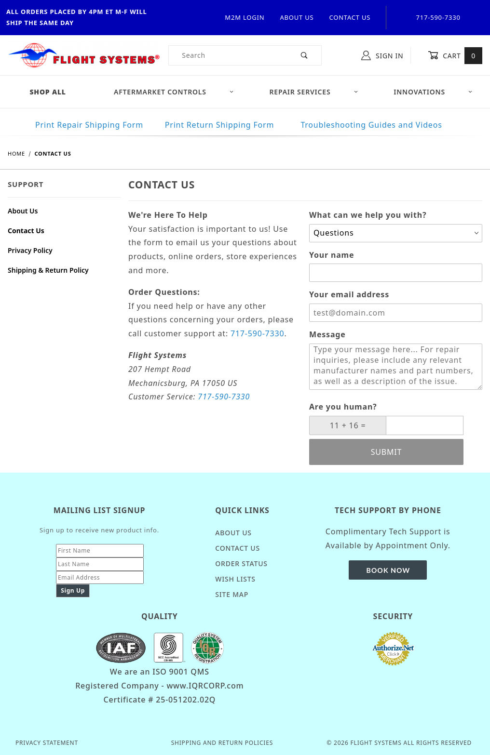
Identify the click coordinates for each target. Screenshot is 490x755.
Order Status (241, 563)
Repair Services (314, 91)
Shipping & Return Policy (48, 270)
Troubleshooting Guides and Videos (371, 124)
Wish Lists (235, 578)
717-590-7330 (257, 333)
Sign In (382, 55)
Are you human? (343, 406)
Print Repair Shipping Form (89, 124)
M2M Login (244, 17)
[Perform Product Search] (304, 55)
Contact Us (349, 17)
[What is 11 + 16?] (347, 425)
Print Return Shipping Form (219, 124)
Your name (331, 255)
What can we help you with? (367, 215)
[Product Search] (228, 55)
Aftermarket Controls (174, 91)
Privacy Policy (30, 250)
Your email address (349, 294)
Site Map (231, 594)
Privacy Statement (46, 743)
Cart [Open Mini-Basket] (455, 55)
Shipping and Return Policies (222, 743)
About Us (296, 17)
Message (327, 334)
